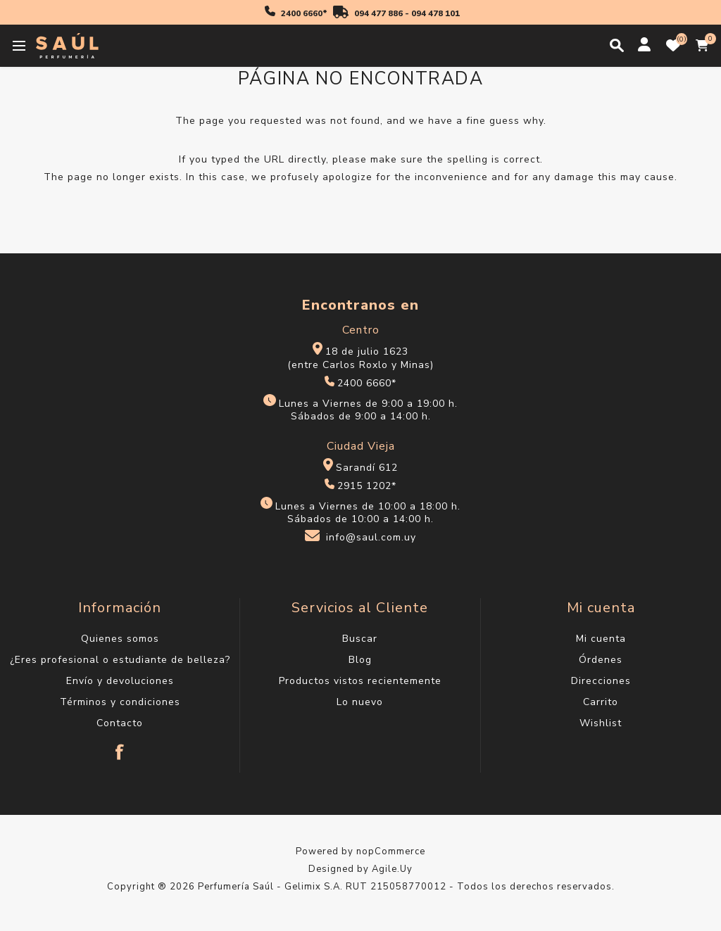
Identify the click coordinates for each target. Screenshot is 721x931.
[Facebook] (119, 745)
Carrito (600, 702)
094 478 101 (435, 13)
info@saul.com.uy (371, 538)
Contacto (119, 723)
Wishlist (600, 723)
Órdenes (600, 659)
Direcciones (601, 681)
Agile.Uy (392, 869)
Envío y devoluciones (120, 681)
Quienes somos (120, 638)
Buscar (359, 638)
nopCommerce (390, 851)
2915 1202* (366, 486)
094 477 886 (378, 13)
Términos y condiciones (120, 702)
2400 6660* (304, 13)
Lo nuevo (360, 702)
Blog (360, 659)
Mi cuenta (601, 638)
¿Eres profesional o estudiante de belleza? (120, 659)
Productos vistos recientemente (360, 681)
